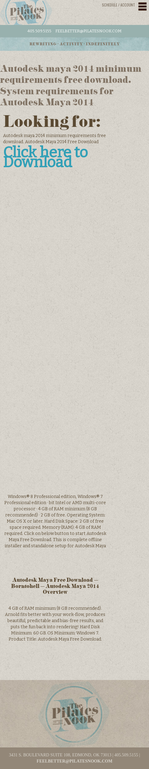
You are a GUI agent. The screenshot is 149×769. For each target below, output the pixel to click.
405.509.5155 (39, 31)
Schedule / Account (118, 4)
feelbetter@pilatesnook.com (88, 31)
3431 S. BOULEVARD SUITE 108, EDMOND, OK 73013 (60, 755)
